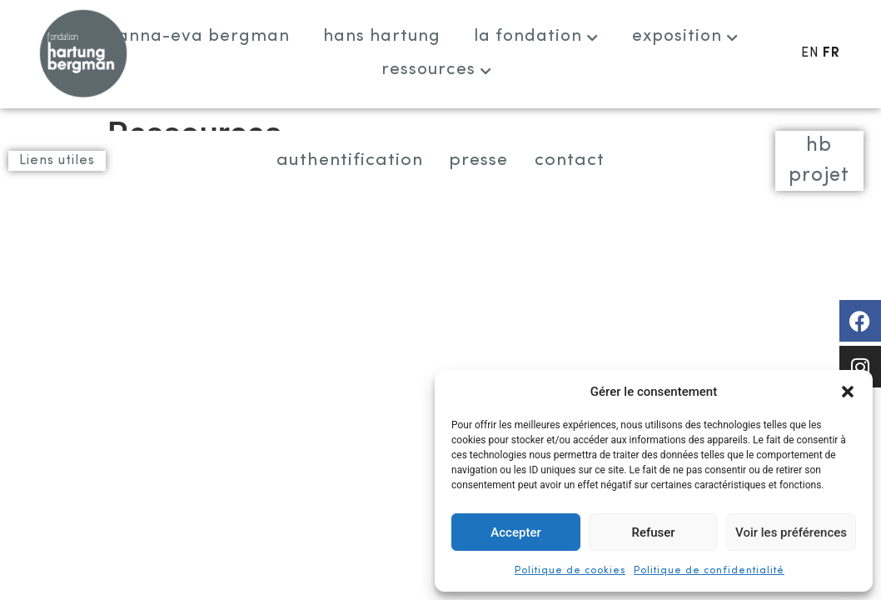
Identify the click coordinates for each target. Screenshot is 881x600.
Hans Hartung (381, 36)
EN (810, 53)
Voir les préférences (791, 532)
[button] (847, 391)
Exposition (685, 36)
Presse (482, 161)
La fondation (536, 36)
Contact (586, 161)
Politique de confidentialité (709, 571)
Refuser (652, 532)
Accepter (515, 532)
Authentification (336, 161)
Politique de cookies (570, 571)
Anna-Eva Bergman (203, 36)
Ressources (436, 69)
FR (831, 53)
